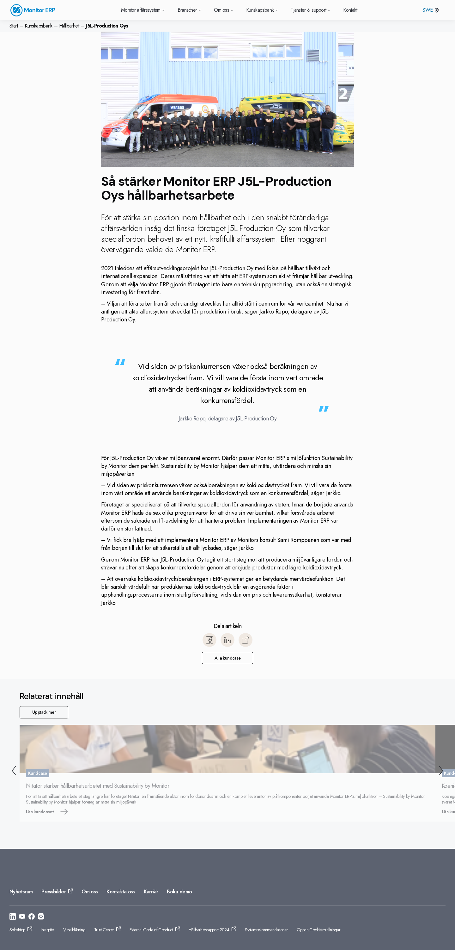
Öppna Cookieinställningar (318, 930)
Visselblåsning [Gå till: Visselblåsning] (74, 930)
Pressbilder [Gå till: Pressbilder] (53, 891)
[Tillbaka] (12, 772)
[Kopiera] (245, 640)
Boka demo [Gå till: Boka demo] (179, 891)
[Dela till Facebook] (209, 640)
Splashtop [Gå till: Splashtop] (17, 930)
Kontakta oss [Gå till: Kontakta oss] (120, 891)
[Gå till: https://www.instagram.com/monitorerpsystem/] (41, 917)
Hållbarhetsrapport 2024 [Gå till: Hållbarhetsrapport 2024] (209, 930)
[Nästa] (442, 772)
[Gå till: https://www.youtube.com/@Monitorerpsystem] (22, 917)
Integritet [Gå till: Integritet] (47, 930)
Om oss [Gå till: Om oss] (90, 891)
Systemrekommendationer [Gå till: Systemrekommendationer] (266, 930)
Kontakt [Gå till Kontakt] (350, 10)
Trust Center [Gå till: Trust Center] (104, 930)
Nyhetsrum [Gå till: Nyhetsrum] (21, 891)
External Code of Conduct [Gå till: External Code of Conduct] (151, 930)
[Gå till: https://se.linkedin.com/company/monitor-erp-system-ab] (12, 917)
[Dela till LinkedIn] (227, 640)
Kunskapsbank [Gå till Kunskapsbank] (262, 10)
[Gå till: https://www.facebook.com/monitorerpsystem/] (31, 917)
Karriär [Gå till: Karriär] (151, 891)
